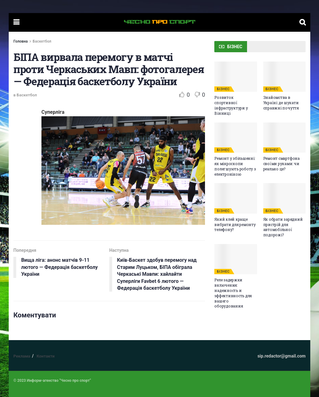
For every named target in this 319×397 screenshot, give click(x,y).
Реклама (21, 356)
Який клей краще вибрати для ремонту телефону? (234, 224)
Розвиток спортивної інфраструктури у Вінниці (231, 105)
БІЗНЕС (223, 89)
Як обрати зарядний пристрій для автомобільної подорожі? (283, 227)
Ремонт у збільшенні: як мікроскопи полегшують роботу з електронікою (235, 166)
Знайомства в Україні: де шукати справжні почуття (281, 102)
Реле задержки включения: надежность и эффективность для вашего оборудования (233, 292)
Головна (20, 41)
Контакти (45, 356)
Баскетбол (42, 41)
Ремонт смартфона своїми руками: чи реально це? (281, 163)
